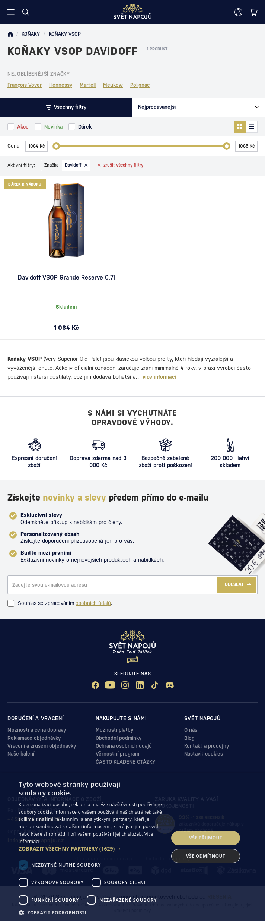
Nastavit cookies (203, 754)
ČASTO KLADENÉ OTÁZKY (126, 762)
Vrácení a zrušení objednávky (41, 746)
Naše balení (20, 754)
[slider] (56, 146)
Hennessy (60, 85)
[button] (91, 848)
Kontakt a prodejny (206, 746)
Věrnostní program (117, 754)
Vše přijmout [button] (205, 838)
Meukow (113, 85)
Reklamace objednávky (34, 738)
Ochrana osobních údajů (124, 746)
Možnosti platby (114, 730)
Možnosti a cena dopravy (36, 730)
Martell (88, 85)
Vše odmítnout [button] (205, 856)
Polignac (140, 85)
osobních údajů (93, 603)
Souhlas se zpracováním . (59, 603)
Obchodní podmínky (118, 738)
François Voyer (24, 85)
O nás (190, 730)
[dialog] (132, 847)
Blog (189, 738)
